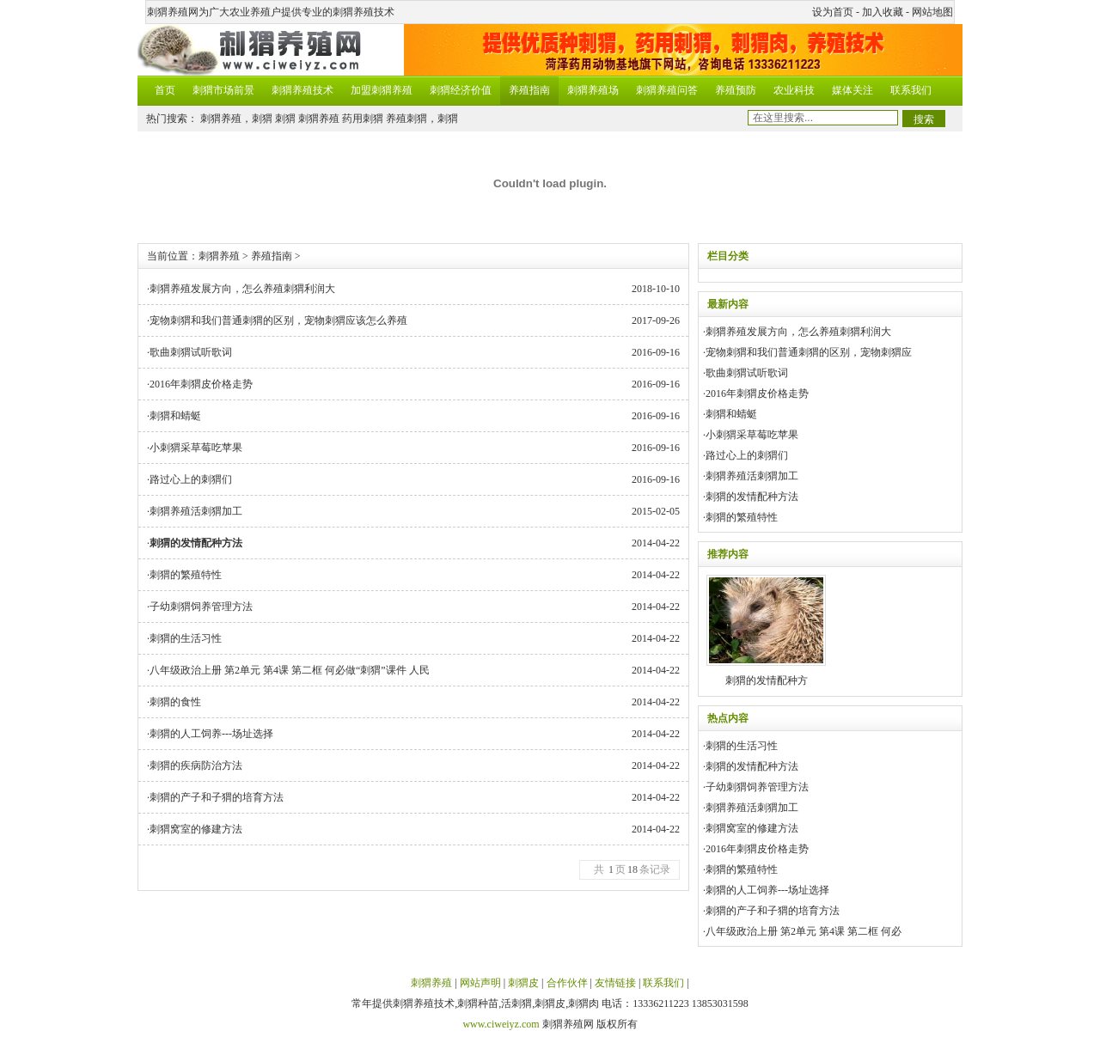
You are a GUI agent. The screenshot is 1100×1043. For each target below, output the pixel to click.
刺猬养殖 (318, 119)
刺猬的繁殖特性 (186, 575)
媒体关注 (852, 90)
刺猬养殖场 (593, 90)
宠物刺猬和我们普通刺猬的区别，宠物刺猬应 (809, 352)
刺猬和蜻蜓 (175, 416)
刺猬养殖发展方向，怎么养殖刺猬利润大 (242, 289)
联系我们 (911, 90)
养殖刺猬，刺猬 (422, 119)
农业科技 (794, 90)
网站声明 (480, 983)
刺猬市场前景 (223, 90)
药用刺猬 (362, 119)
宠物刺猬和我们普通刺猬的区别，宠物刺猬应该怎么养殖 (278, 320)
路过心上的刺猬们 (191, 479)
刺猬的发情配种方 (766, 630)
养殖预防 (735, 90)
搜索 (924, 119)
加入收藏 (882, 12)
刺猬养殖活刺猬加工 (196, 511)
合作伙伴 (567, 983)
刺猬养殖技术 (302, 90)
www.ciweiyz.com (500, 1024)
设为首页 (832, 12)
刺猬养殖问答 (667, 90)
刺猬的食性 (175, 702)
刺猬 (285, 119)
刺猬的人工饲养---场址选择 (211, 734)
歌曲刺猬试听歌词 (191, 352)
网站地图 (932, 12)
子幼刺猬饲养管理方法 (201, 607)
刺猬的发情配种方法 (752, 497)
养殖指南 (529, 90)
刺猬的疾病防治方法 (196, 765)
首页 (165, 90)
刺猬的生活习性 (186, 638)
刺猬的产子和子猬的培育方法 (217, 797)
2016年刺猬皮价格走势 (201, 384)
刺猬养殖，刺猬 (236, 119)
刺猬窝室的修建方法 (196, 829)
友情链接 (615, 983)
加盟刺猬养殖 (381, 90)
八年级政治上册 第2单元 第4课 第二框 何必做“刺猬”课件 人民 (290, 670)
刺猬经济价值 (461, 90)
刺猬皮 (523, 983)
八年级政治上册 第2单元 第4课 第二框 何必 (803, 931)
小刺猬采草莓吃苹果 (196, 448)
